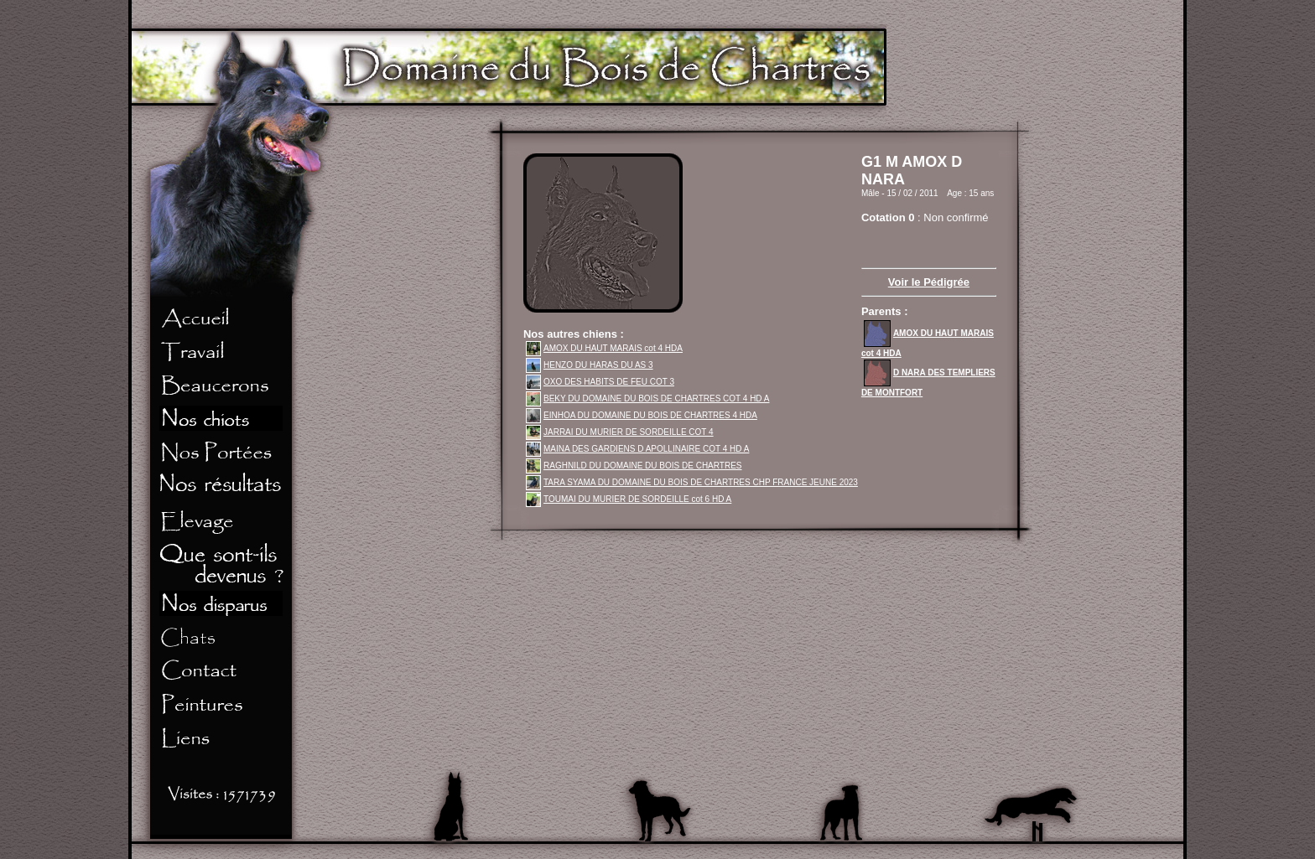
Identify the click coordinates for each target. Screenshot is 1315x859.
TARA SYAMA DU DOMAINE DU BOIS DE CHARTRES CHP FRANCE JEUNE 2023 (692, 482)
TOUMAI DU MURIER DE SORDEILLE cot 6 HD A (628, 499)
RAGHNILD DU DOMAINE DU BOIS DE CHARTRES (634, 465)
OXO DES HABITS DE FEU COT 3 (600, 381)
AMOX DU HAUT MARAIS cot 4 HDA (604, 348)
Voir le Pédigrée (928, 282)
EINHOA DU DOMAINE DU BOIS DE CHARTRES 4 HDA (641, 415)
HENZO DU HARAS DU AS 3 (589, 365)
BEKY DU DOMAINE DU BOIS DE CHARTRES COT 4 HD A (648, 398)
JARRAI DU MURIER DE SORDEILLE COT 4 (620, 432)
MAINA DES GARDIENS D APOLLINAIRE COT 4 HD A (637, 448)
